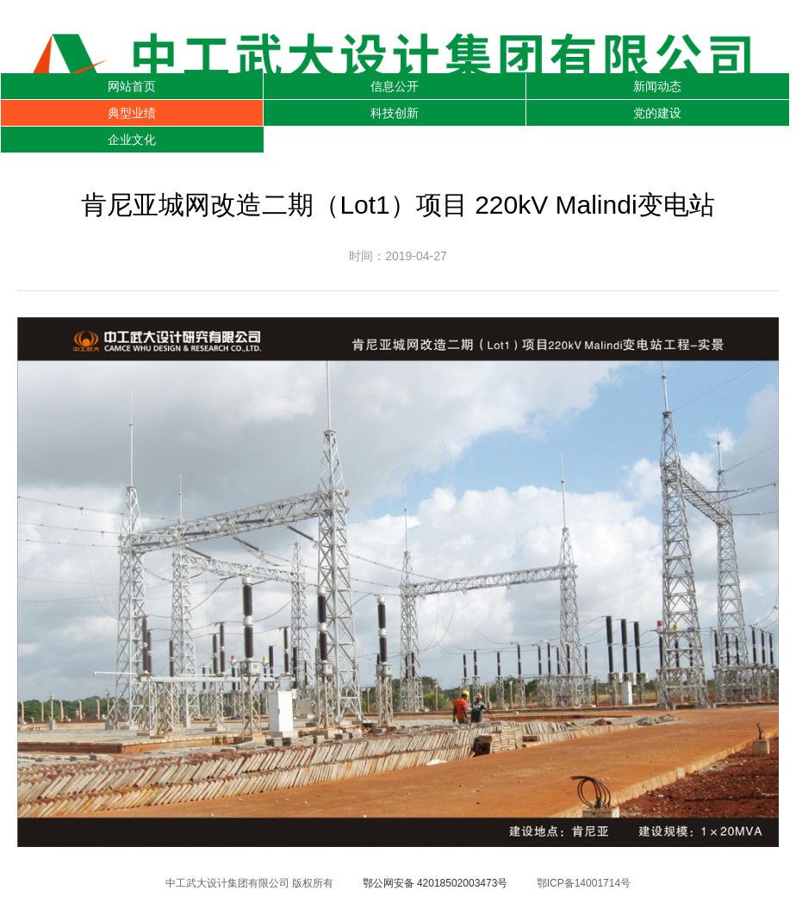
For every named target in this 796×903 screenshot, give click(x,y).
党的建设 (657, 113)
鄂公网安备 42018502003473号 (435, 883)
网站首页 (132, 86)
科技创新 (394, 113)
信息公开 (394, 86)
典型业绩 (132, 113)
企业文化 (132, 139)
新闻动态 (657, 86)
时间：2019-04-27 (398, 256)
